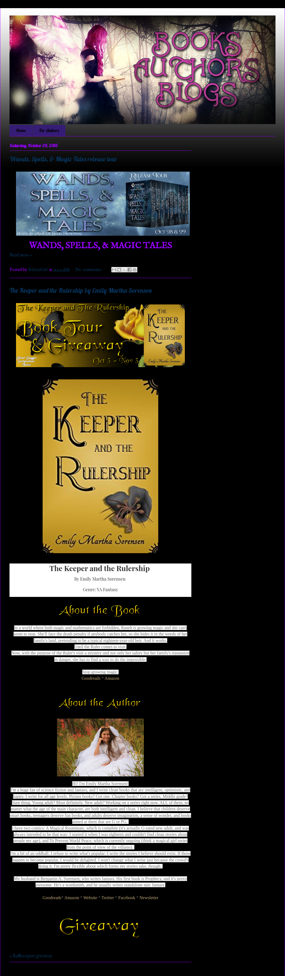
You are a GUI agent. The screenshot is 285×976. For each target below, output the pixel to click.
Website (90, 897)
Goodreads (91, 678)
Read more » (21, 255)
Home (21, 130)
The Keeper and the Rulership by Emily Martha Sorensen (81, 290)
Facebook (126, 897)
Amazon (111, 678)
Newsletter (149, 897)
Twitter (108, 897)
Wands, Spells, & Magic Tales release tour (63, 159)
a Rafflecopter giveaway (31, 956)
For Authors (49, 130)
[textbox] (100, 580)
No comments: (89, 270)
